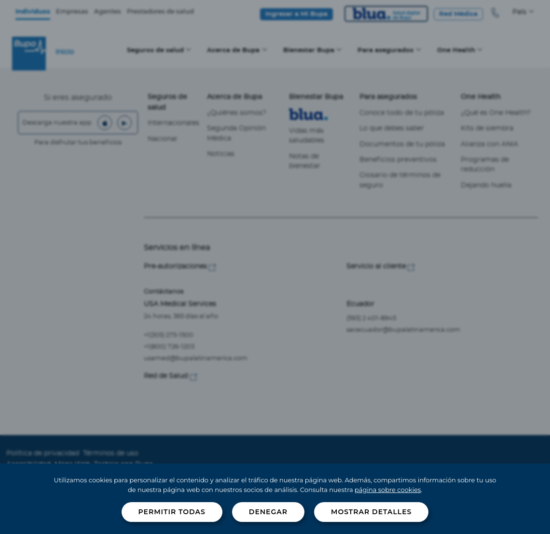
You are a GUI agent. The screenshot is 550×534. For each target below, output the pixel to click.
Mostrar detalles (371, 511)
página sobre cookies (388, 489)
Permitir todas (172, 511)
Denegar (268, 511)
